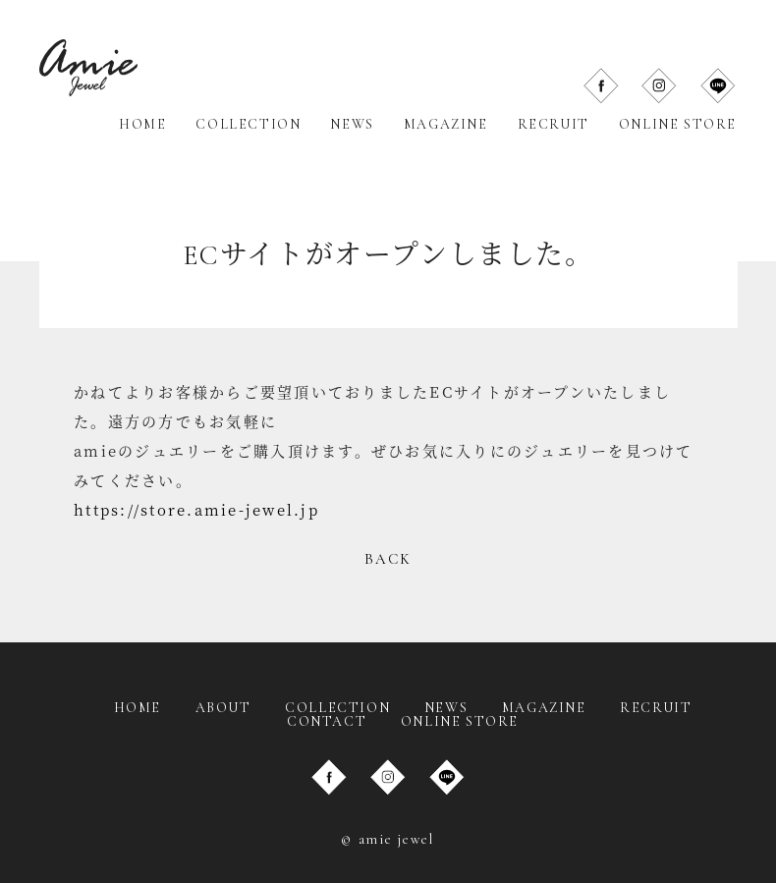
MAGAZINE (446, 124)
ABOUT (223, 707)
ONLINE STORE (678, 124)
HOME (142, 124)
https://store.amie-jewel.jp (196, 509)
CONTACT (326, 721)
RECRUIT (553, 124)
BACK (388, 559)
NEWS (351, 124)
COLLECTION (248, 124)
